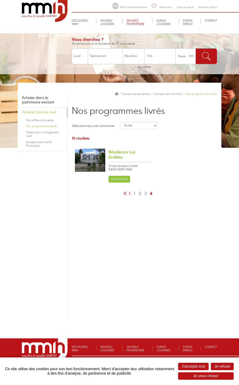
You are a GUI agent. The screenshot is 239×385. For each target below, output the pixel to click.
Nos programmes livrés (201, 94)
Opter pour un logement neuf (42, 134)
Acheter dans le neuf (168, 94)
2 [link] (139, 194)
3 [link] (145, 194)
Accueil (116, 93)
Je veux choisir (206, 376)
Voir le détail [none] (119, 179)
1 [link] (134, 194)
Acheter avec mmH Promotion (39, 144)
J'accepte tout (193, 366)
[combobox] (160, 56)
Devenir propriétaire (136, 94)
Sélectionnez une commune (93, 126)
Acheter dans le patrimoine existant (38, 100)
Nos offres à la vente (39, 120)
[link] (113, 165)
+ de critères (143, 67)
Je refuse (222, 366)
